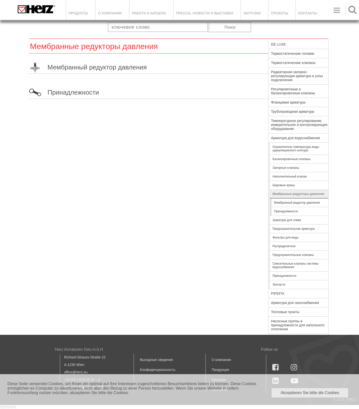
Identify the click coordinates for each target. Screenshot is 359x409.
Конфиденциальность (157, 370)
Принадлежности (73, 92)
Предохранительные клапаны (293, 255)
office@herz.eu (76, 372)
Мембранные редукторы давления (298, 194)
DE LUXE (278, 44)
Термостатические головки (292, 54)
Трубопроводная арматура (292, 112)
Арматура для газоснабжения (295, 303)
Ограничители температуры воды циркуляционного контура (295, 148)
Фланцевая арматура (288, 102)
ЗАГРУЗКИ (252, 13)
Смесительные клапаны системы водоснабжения (295, 265)
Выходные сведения (156, 360)
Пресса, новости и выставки (204, 13)
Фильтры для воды (285, 237)
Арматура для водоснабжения (295, 138)
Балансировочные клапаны (291, 159)
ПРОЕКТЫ (279, 13)
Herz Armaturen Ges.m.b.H (79, 349)
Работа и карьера (149, 13)
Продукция (220, 370)
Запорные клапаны (285, 168)
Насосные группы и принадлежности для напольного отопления (298, 325)
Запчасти (278, 284)
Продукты (78, 13)
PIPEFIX (277, 293)
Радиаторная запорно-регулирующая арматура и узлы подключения (297, 76)
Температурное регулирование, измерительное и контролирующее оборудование (299, 125)
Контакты (307, 13)
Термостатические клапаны (293, 63)
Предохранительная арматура (293, 229)
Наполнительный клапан (289, 176)
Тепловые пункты (285, 312)
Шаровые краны (283, 185)
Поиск (229, 27)
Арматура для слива (286, 220)
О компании (110, 13)
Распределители (283, 246)
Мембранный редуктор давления (97, 67)
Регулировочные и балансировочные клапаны (293, 91)
